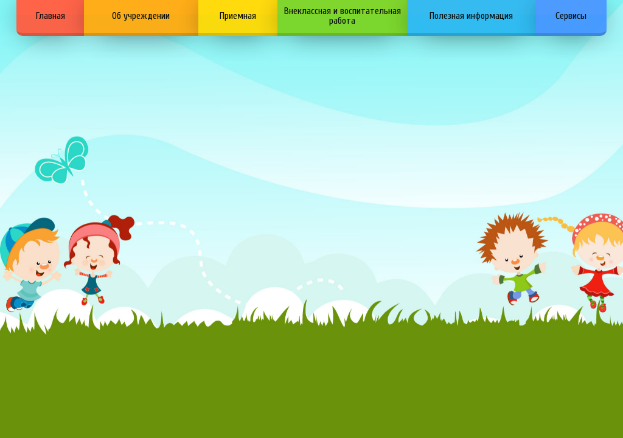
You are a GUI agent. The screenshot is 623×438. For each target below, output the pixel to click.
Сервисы (570, 15)
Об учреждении (141, 15)
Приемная (238, 15)
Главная (50, 15)
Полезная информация (471, 15)
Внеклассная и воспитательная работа (342, 15)
